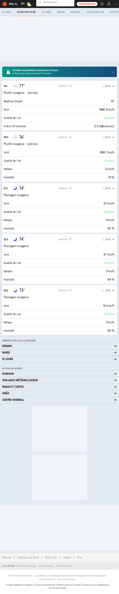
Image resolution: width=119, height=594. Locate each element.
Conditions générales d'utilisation (20, 585)
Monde (7, 557)
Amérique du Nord (28, 557)
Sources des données (57, 588)
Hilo (79, 557)
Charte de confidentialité (45, 585)
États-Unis (51, 557)
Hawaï (67, 557)
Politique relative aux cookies (68, 585)
